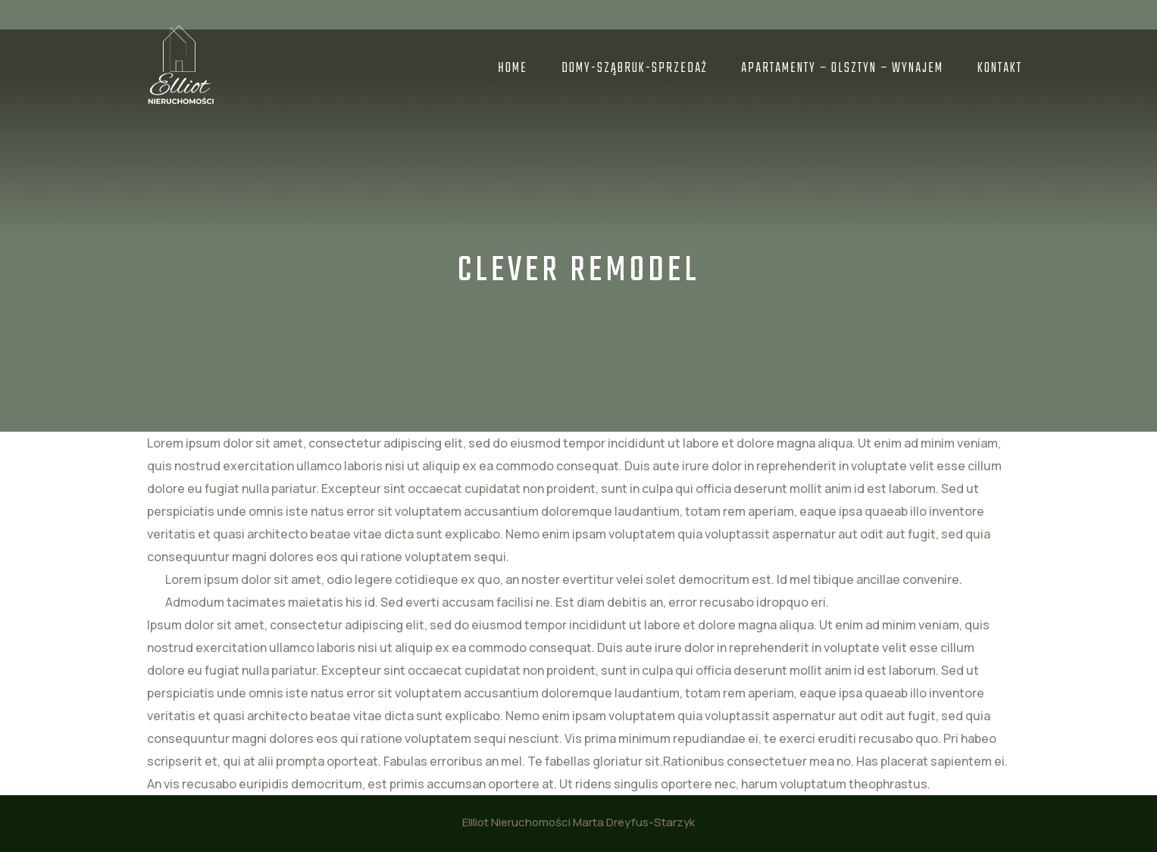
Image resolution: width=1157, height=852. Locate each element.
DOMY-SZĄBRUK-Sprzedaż (634, 69)
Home (512, 69)
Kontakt (999, 69)
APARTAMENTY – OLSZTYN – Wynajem (842, 69)
